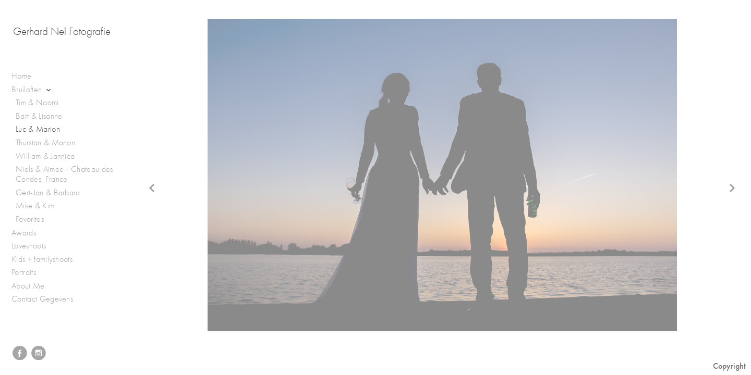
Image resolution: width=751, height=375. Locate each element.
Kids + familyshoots (47, 260)
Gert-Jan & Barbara (48, 192)
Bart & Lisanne (39, 116)
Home (21, 76)
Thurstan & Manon (45, 142)
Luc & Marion (38, 129)
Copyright (729, 366)
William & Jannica (45, 156)
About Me (28, 286)
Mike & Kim (35, 205)
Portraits (28, 273)
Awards (28, 233)
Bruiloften (32, 90)
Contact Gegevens (42, 299)
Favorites (30, 219)
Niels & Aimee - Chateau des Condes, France (64, 174)
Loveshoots (34, 246)
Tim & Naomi (37, 102)
